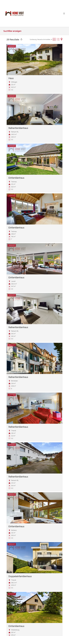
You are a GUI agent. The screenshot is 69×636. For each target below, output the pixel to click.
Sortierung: (33, 39)
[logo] (14, 13)
